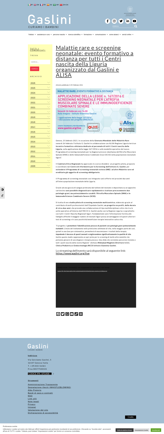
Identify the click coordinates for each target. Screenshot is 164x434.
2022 (33, 102)
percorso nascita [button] (60, 34)
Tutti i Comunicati (38, 49)
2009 (33, 166)
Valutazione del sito (38, 410)
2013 (33, 146)
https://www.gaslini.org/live (73, 253)
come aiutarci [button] (115, 34)
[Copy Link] (76, 314)
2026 (33, 83)
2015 (33, 136)
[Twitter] (62, 314)
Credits (130, 417)
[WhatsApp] (67, 314)
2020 (33, 112)
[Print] (81, 314)
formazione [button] (89, 34)
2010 (33, 161)
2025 (33, 88)
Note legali (33, 402)
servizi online (128, 34)
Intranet (32, 407)
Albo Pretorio (34, 390)
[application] (96, 285)
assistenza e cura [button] (44, 34)
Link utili (32, 399)
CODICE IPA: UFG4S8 (40, 374)
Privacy (31, 404)
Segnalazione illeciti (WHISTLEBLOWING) (49, 387)
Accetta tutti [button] (156, 430)
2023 (33, 97)
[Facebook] (58, 314)
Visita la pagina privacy (124, 430)
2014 (33, 141)
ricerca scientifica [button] (75, 34)
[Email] (71, 314)
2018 (33, 122)
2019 (33, 117)
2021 (33, 107)
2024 (33, 93)
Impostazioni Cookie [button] (141, 430)
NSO (30, 396)
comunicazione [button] (101, 34)
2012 (33, 151)
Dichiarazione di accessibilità (43, 413)
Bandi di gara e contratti (40, 393)
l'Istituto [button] (32, 34)
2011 (33, 156)
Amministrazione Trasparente (43, 385)
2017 (33, 127)
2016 (33, 132)
